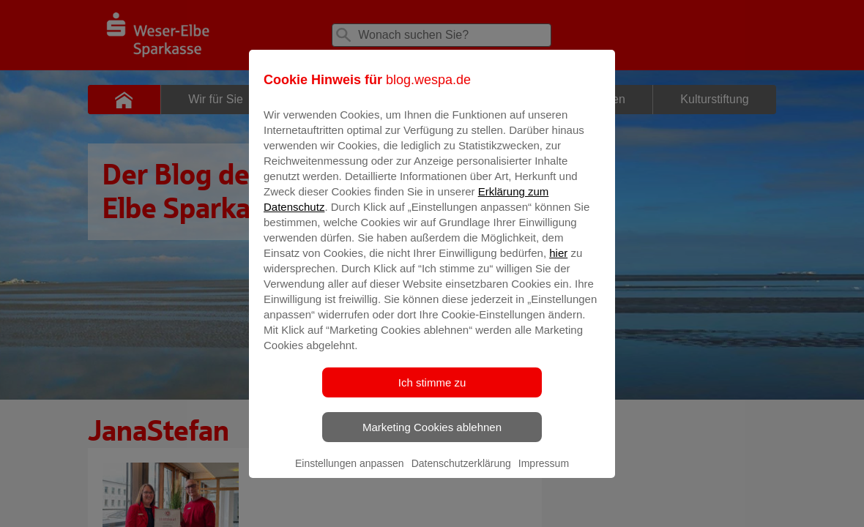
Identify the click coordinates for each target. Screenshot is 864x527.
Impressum (543, 473)
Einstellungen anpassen (349, 473)
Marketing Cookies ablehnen (432, 437)
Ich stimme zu (432, 392)
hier (558, 263)
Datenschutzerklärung (461, 473)
